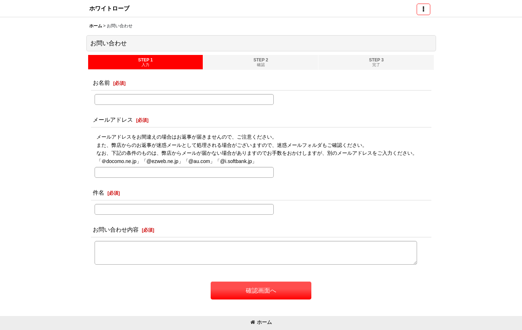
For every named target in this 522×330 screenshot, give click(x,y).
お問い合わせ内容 (116, 229)
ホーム (261, 322)
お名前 (101, 82)
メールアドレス (113, 119)
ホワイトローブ (109, 8)
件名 (98, 192)
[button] (423, 9)
